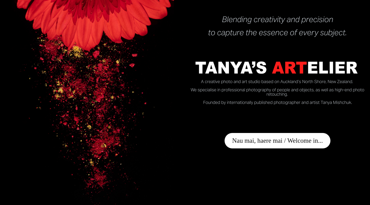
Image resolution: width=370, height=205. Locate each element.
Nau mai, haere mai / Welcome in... (277, 140)
